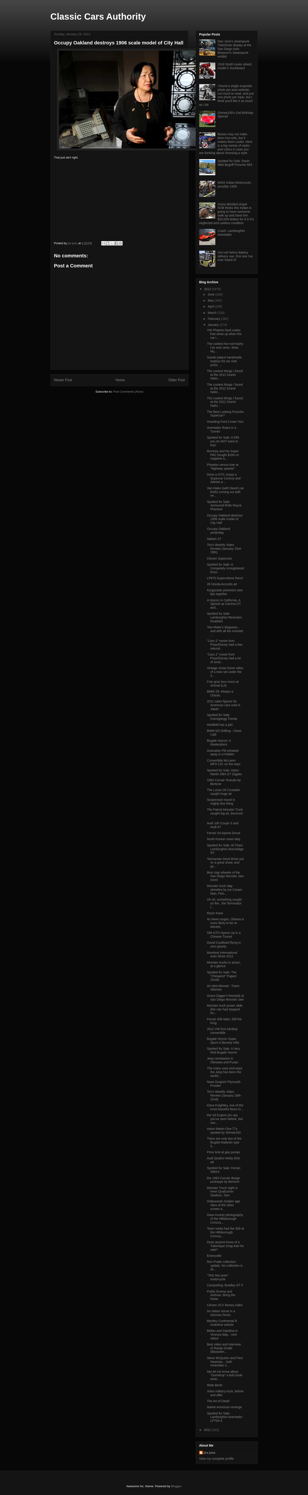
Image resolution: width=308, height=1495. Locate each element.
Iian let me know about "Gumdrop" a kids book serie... (224, 1375)
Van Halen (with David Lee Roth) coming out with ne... (225, 492)
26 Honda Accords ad (222, 584)
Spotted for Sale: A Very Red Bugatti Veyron (223, 1050)
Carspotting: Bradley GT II (225, 1285)
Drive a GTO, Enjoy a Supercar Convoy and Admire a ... (223, 478)
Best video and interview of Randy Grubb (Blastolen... (224, 1348)
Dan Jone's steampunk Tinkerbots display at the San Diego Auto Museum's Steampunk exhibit (234, 49)
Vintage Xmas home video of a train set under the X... (225, 671)
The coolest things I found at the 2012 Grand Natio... (225, 374)
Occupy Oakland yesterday (218, 530)
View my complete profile (216, 1458)
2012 (208, 289)
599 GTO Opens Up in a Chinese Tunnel (224, 934)
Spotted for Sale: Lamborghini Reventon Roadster (224, 617)
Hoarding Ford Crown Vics (225, 421)
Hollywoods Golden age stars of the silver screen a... (223, 1205)
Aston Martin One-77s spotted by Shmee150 (224, 1130)
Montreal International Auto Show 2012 (222, 954)
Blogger (176, 1486)
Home (120, 380)
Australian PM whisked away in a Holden (223, 752)
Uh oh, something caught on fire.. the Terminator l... (224, 903)
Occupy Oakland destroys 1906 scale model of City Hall (225, 519)
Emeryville (214, 1256)
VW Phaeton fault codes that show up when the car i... (224, 333)
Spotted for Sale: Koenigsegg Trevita (222, 716)
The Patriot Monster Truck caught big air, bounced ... (225, 813)
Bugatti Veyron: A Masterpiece (219, 742)
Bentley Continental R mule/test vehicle (222, 1322)
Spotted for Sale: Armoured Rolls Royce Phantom (224, 505)
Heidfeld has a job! (220, 725)
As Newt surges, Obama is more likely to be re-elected (225, 923)
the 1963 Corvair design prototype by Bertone (223, 1180)
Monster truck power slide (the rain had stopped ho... (225, 1009)
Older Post (176, 380)
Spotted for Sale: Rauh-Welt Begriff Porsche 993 (235, 163)
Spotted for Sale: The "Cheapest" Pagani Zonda (221, 976)
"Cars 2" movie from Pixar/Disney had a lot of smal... (224, 658)
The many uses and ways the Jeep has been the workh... (224, 1072)
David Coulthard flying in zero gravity (224, 944)
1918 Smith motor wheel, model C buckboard (235, 66)
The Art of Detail (218, 1401)
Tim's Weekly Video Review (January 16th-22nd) (224, 1095)
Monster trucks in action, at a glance (224, 964)
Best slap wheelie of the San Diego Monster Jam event (225, 876)
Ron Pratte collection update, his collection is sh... (225, 1265)
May (211, 300)
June (211, 294)
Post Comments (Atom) (128, 391)
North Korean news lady (223, 839)
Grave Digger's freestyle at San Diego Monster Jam (225, 997)
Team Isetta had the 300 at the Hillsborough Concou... (225, 1232)
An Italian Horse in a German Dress (221, 1313)
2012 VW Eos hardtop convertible (222, 1031)
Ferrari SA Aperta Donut (223, 833)
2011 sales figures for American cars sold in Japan (223, 705)
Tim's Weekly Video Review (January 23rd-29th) (224, 548)
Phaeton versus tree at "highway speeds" (222, 466)
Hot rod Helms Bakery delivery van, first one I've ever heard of (235, 256)
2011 (208, 1430)
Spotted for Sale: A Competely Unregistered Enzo (225, 568)
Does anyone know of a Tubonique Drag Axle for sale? (225, 1245)
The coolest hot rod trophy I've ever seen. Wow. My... (225, 347)
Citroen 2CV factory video (225, 1305)
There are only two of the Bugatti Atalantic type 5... (224, 1142)
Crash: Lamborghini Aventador (231, 232)
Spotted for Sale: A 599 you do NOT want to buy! (223, 441)
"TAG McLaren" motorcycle (217, 1277)
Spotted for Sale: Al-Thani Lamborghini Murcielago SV (225, 849)
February (214, 319)
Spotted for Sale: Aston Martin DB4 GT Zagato (224, 772)
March (212, 312)
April (211, 306)
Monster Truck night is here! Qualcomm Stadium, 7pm (222, 1191)
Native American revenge (224, 1407)
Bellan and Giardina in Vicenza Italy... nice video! (222, 1334)
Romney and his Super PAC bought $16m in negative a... (223, 454)
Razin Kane (215, 913)
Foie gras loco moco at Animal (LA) (223, 683)
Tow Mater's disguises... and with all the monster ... (225, 631)
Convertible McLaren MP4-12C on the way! (223, 762)
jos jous (73, 243)
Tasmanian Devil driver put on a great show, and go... (225, 862)
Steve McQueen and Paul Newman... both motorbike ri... (225, 1361)
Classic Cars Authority (98, 16)
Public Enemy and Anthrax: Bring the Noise (221, 1295)
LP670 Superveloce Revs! (225, 578)
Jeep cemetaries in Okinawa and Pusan (222, 1060)
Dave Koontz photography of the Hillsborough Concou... (225, 1218)
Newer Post (63, 380)
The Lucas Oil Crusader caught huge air (223, 791)
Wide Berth (214, 1385)
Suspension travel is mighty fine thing (221, 801)
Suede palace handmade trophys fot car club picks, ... (224, 361)
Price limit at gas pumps (223, 1152)
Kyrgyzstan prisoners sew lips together (225, 592)
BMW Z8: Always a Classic (220, 693)
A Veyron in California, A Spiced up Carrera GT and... (224, 604)
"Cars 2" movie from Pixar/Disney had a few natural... (224, 644)
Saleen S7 (214, 539)
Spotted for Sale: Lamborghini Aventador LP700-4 (224, 1417)
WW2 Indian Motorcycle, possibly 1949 (234, 184)
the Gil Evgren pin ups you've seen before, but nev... (225, 1118)
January (214, 325)
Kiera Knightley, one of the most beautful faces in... (225, 1107)
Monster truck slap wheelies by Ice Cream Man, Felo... (224, 889)
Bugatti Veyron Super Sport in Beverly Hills (223, 1040)
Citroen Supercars (219, 558)
